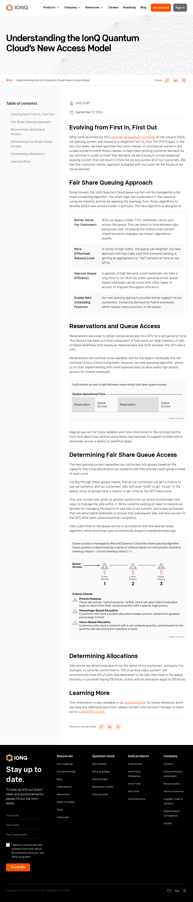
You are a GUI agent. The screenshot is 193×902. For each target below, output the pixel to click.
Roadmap (129, 7)
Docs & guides (101, 771)
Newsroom (63, 794)
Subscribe (63, 817)
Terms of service (174, 791)
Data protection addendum (173, 774)
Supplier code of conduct (173, 801)
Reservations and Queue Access (28, 132)
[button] (51, 7)
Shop (60, 809)
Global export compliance (172, 813)
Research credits (102, 786)
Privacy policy (172, 783)
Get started (161, 7)
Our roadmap (65, 764)
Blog (143, 7)
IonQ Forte (134, 783)
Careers (113, 7)
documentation (135, 703)
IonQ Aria (133, 791)
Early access (100, 794)
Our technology (66, 771)
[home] (17, 7)
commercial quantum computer (133, 137)
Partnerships (100, 779)
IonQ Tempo (135, 764)
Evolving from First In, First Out (33, 114)
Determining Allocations (28, 154)
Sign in (180, 7)
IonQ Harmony (136, 799)
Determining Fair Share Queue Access (31, 144)
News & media (65, 802)
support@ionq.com (92, 712)
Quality (168, 823)
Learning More (20, 161)
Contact (168, 764)
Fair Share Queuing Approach (31, 122)
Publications (64, 786)
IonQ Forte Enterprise (134, 774)
